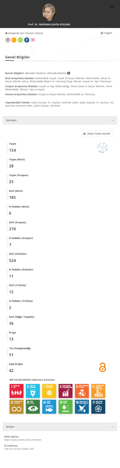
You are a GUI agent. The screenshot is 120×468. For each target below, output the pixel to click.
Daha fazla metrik (96, 133)
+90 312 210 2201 (13, 448)
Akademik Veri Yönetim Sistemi (24, 33)
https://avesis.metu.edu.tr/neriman (22, 439)
